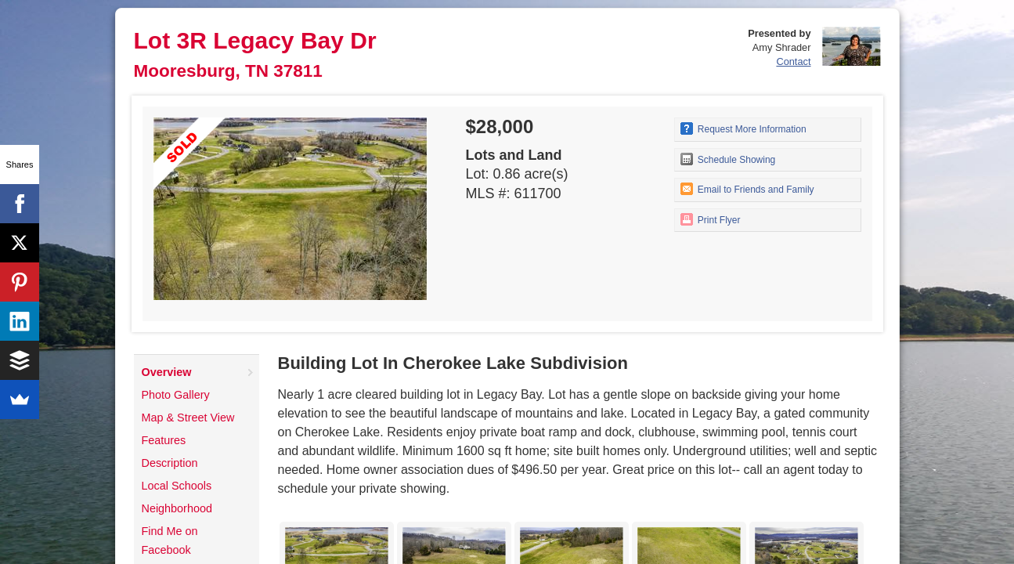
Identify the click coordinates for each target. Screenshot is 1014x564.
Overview (167, 372)
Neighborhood (177, 508)
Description (170, 463)
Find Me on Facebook (170, 540)
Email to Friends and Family (747, 189)
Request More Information (743, 128)
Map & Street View (188, 417)
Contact (793, 61)
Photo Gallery (176, 395)
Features (164, 440)
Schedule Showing (728, 159)
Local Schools (177, 485)
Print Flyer (710, 219)
